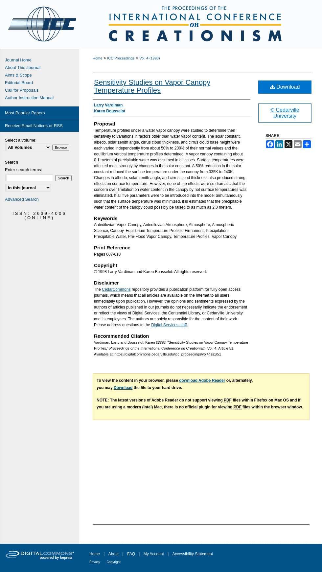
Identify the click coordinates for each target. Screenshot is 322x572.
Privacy (94, 562)
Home (97, 58)
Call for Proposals (22, 90)
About (113, 554)
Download (285, 87)
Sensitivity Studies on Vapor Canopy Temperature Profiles (152, 86)
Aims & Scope (18, 75)
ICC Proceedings (120, 58)
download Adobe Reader (202, 380)
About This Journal (22, 67)
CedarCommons (116, 289)
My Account (154, 554)
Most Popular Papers (25, 112)
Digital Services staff (169, 325)
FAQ (131, 554)
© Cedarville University (284, 113)
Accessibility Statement (192, 554)
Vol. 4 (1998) (149, 58)
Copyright (113, 562)
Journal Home (18, 59)
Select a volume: (20, 140)
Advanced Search (22, 199)
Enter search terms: (23, 169)
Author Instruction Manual (29, 97)
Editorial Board (19, 82)
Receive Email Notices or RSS (34, 125)
